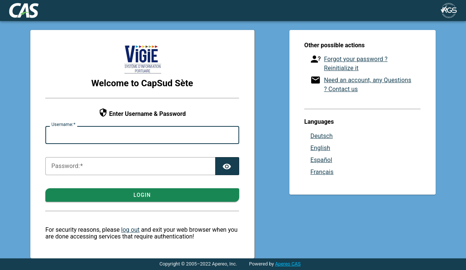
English (320, 148)
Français (322, 172)
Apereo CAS (288, 264)
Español (321, 160)
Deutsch (321, 136)
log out (130, 229)
